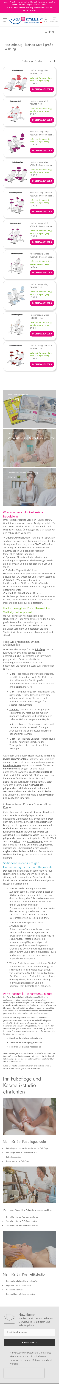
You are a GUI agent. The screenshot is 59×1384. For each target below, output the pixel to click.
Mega (12, 673)
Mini (12, 724)
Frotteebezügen (35, 841)
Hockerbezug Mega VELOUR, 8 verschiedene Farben (42, 133)
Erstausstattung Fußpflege (17, 1161)
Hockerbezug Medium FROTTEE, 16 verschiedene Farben (41, 347)
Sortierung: (27, 61)
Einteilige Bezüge (12, 765)
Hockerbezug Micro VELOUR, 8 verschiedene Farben (42, 255)
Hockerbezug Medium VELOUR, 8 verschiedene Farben (42, 194)
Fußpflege (40, 649)
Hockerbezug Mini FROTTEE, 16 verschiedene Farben (40, 102)
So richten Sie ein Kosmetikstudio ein (25, 1038)
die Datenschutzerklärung (37, 1352)
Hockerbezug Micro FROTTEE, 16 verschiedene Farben (40, 316)
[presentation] (24, 1373)
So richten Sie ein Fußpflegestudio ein (25, 1042)
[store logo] (25, 19)
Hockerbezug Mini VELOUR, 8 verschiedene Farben (42, 224)
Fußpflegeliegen (13, 1152)
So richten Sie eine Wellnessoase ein (25, 1046)
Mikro (12, 738)
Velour (17, 841)
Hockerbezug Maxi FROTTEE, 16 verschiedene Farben (40, 72)
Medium (14, 709)
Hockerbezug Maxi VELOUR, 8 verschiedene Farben (42, 163)
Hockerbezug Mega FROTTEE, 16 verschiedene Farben (40, 285)
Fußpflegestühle (30, 1152)
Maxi (12, 691)
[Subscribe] (29, 1342)
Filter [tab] (51, 32)
